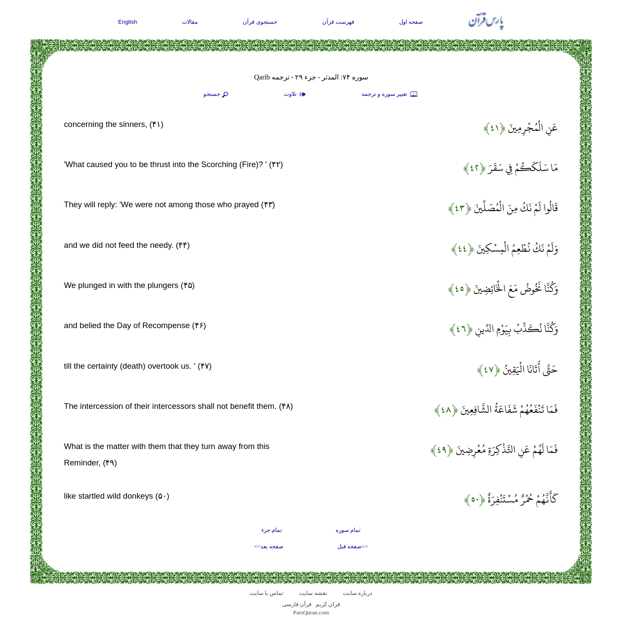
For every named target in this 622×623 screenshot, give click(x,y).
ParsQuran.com (311, 612)
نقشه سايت (313, 593)
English (127, 22)
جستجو (216, 94)
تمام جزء (271, 530)
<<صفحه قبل (352, 546)
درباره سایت (357, 593)
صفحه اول (411, 22)
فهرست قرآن (338, 22)
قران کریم (328, 604)
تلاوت (296, 94)
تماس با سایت (267, 593)
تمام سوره (348, 530)
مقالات (190, 22)
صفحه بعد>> (268, 546)
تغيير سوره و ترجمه (390, 94)
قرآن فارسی (296, 604)
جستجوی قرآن (260, 22)
